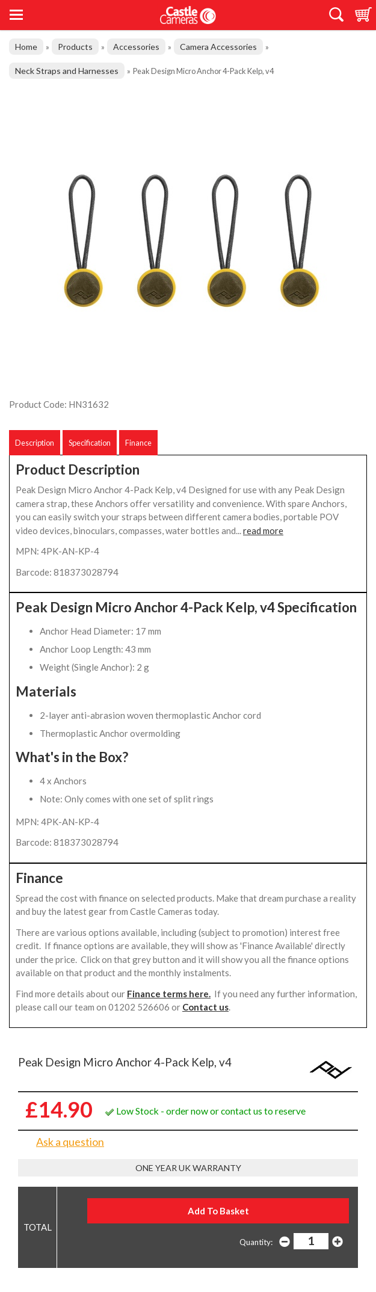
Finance (138, 443)
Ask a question (70, 1141)
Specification (90, 443)
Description (34, 443)
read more (263, 530)
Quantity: (256, 1242)
